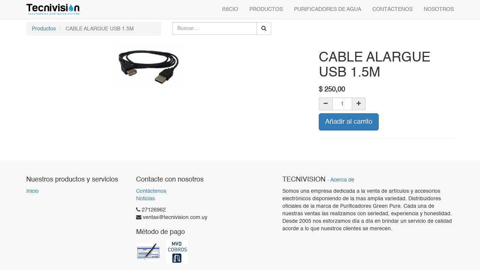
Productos (44, 29)
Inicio (32, 191)
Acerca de (342, 180)
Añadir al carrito (348, 121)
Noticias (145, 198)
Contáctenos (151, 191)
